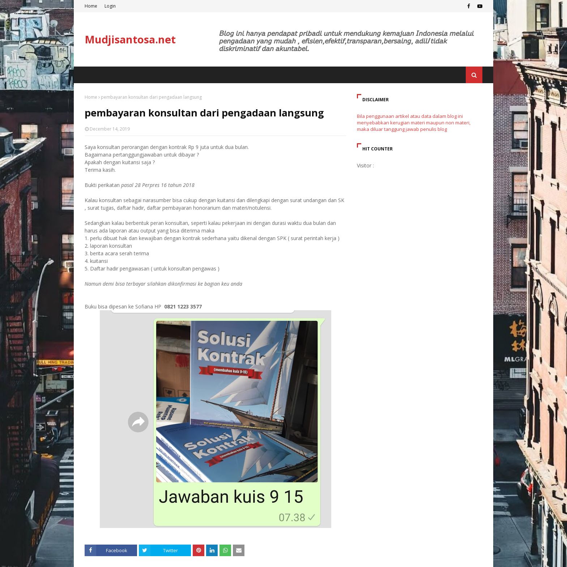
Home (91, 6)
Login (110, 6)
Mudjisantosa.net (130, 39)
